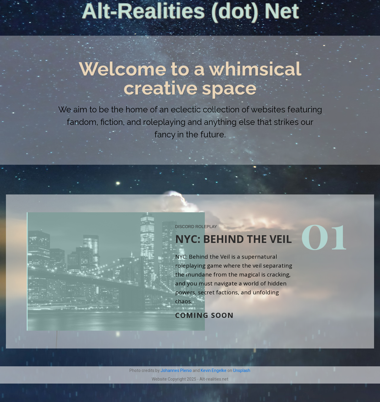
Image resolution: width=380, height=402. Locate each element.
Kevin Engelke (214, 370)
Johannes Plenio (176, 370)
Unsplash (241, 370)
